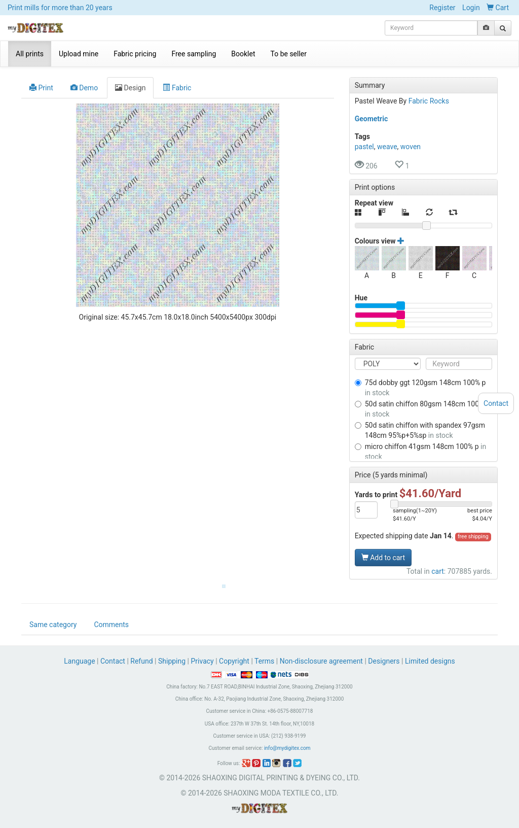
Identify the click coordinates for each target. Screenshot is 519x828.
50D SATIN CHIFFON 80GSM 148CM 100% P (422, 409)
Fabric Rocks (429, 101)
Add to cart (383, 558)
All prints (30, 54)
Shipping (172, 661)
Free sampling (193, 54)
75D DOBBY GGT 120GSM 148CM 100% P (420, 387)
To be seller (289, 54)
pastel (364, 147)
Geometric (371, 119)
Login (471, 8)
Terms (264, 661)
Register (442, 8)
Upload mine (78, 54)
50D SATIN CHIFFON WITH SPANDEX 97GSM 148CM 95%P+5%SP (420, 430)
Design (130, 88)
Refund (141, 661)
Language (80, 661)
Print (41, 88)
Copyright (234, 661)
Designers (383, 661)
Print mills (60, 8)
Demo (84, 88)
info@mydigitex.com (287, 748)
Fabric (177, 88)
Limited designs (430, 661)
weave (387, 147)
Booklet (243, 54)
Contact (112, 661)
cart (437, 571)
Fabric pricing (135, 54)
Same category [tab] (53, 624)
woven (410, 147)
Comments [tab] (111, 624)
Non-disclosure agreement (321, 661)
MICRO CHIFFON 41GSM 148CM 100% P (421, 451)
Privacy (202, 661)
